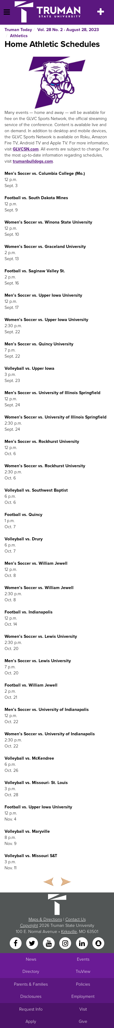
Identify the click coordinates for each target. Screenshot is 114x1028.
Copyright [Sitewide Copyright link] (29, 925)
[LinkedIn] (82, 943)
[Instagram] (66, 943)
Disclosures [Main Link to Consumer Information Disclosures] (30, 996)
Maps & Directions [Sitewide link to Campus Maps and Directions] (45, 919)
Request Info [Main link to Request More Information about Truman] (31, 1009)
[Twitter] (33, 943)
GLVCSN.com (26, 149)
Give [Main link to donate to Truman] (83, 1021)
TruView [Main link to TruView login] (83, 971)
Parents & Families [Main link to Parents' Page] (31, 984)
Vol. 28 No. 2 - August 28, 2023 (68, 29)
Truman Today (18, 29)
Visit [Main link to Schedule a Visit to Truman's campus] (83, 1009)
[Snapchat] (98, 943)
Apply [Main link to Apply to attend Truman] (31, 1021)
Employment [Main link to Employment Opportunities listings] (83, 996)
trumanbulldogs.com (33, 161)
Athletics (19, 35)
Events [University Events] (83, 959)
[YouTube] (49, 943)
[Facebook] (16, 943)
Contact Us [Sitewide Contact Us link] (75, 919)
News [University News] (31, 959)
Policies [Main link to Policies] (83, 984)
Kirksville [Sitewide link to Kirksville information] (69, 931)
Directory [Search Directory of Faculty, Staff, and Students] (30, 971)
